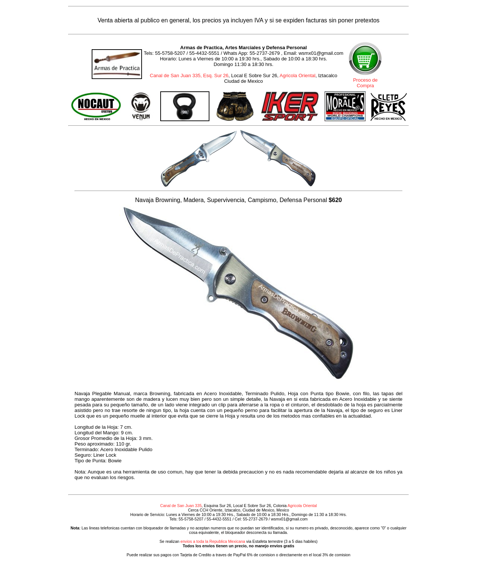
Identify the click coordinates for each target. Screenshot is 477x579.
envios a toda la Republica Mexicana (212, 541)
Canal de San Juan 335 (181, 505)
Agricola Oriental (297, 75)
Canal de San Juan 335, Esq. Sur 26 (189, 75)
